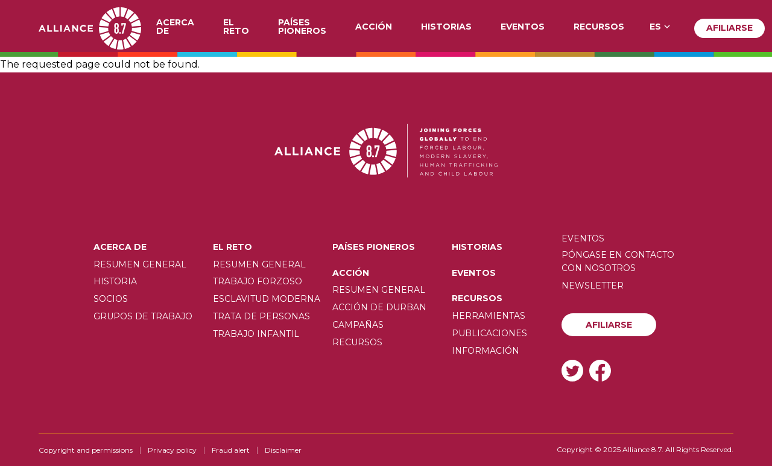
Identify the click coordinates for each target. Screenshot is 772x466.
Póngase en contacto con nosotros (618, 261)
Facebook (600, 370)
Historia (115, 281)
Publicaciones (489, 333)
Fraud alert (231, 450)
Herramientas (488, 315)
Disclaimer (283, 450)
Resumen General (139, 264)
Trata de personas (261, 316)
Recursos (599, 27)
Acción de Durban (379, 307)
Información (485, 350)
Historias (446, 27)
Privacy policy (172, 450)
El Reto (236, 27)
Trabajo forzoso (257, 281)
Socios (110, 298)
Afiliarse (729, 27)
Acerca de (175, 27)
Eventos (523, 27)
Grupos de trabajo (142, 316)
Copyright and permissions (86, 450)
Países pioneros (302, 27)
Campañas (358, 324)
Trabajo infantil (256, 333)
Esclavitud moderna (266, 298)
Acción (373, 27)
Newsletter (593, 285)
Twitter (572, 370)
